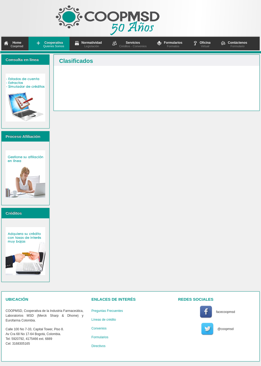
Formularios (99, 337)
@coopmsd (225, 329)
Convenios (99, 328)
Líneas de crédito (103, 319)
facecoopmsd (225, 312)
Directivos (98, 346)
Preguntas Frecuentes (107, 311)
